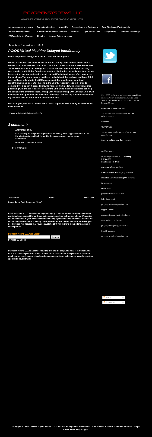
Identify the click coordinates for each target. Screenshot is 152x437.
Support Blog (110, 32)
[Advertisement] (51, 173)
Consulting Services (46, 27)
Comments (109, 302)
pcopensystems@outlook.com (112, 194)
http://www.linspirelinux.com (113, 108)
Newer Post (14, 198)
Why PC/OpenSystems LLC (21, 32)
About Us (63, 27)
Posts (107, 297)
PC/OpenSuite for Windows (21, 36)
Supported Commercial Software (52, 32)
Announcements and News (20, 27)
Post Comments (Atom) (31, 202)
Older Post (89, 198)
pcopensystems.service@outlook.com (115, 215)
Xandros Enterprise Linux (60, 36)
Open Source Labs (92, 32)
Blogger (84, 429)
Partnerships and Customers (85, 27)
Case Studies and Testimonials (116, 27)
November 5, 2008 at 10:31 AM (28, 142)
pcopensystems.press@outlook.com (115, 225)
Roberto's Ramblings (130, 32)
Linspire (41, 36)
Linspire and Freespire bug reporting (116, 140)
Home (51, 198)
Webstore (75, 32)
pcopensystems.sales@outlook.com (114, 204)
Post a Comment (19, 148)
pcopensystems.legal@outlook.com (114, 236)
